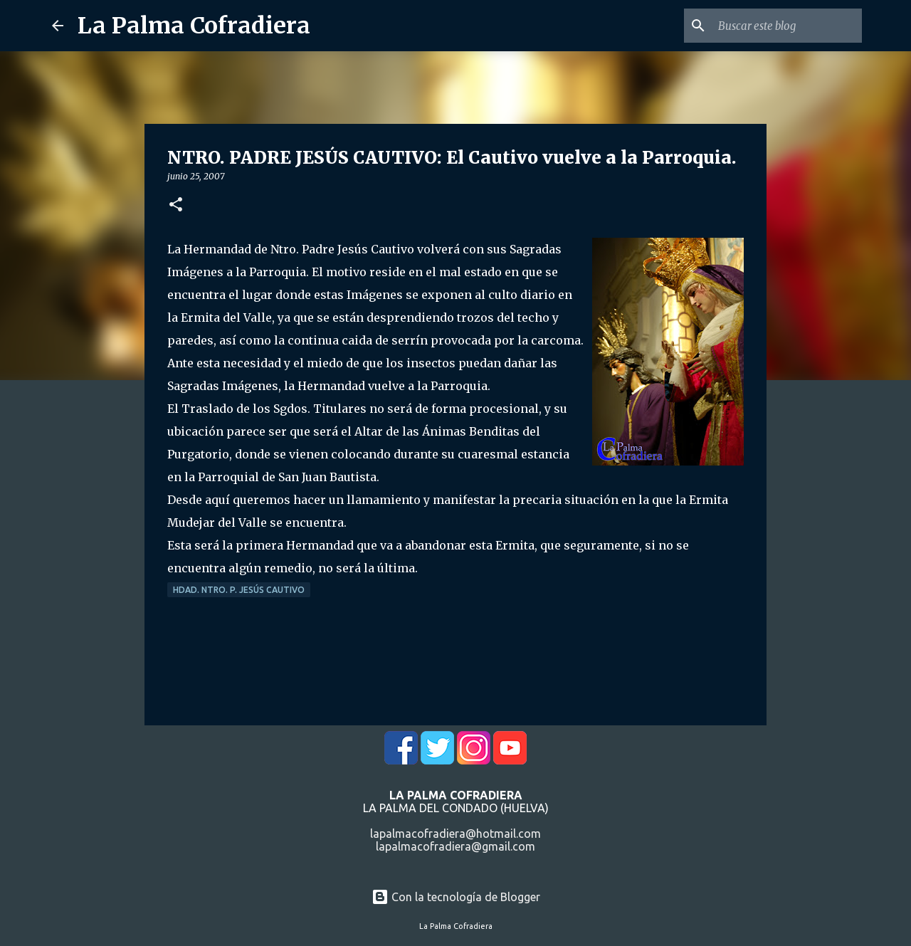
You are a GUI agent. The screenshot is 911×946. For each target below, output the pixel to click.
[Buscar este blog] (787, 26)
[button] (175, 205)
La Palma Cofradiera (194, 25)
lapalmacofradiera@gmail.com (455, 846)
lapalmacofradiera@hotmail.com (455, 833)
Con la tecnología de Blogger (456, 896)
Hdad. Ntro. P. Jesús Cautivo (239, 589)
